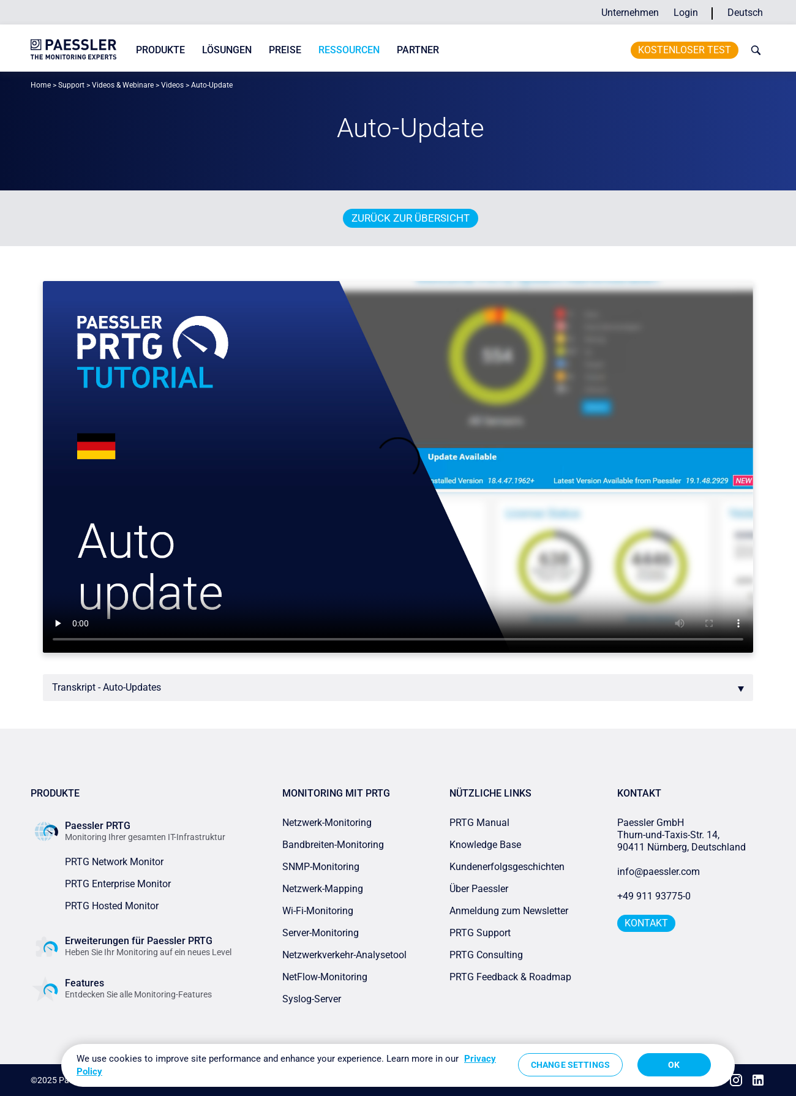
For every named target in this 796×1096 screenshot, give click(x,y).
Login (686, 12)
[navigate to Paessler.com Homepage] (73, 49)
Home (41, 85)
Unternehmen (630, 12)
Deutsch (745, 12)
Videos (172, 85)
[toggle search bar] (753, 50)
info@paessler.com (658, 871)
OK (674, 1065)
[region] (398, 1065)
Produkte (160, 50)
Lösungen (227, 50)
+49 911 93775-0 (654, 896)
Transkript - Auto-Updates (106, 687)
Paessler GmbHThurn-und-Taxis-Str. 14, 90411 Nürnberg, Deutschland (681, 835)
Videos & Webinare (123, 85)
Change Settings (570, 1065)
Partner (418, 50)
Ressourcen (349, 50)
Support (71, 85)
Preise (285, 50)
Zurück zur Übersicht (410, 218)
